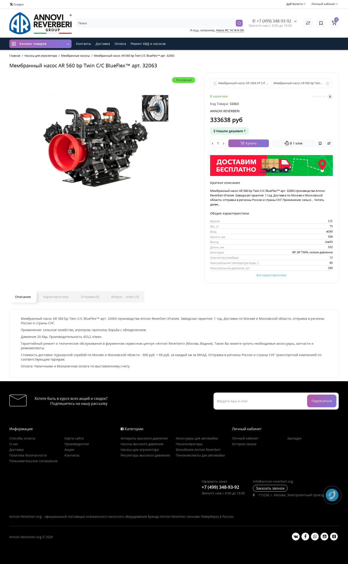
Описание (23, 297)
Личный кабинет (245, 438)
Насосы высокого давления (142, 444)
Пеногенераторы (189, 444)
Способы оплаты (22, 438)
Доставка (103, 44)
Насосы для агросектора (140, 449)
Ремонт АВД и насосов (148, 44)
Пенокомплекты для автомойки (200, 455)
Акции (69, 449)
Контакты (83, 44)
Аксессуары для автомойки (197, 438)
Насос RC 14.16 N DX (230, 30)
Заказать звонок (270, 488)
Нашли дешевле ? (229, 131)
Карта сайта (74, 438)
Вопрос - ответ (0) (125, 297)
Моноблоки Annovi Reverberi (198, 449)
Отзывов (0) (90, 297)
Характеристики (56, 297)
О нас (13, 444)
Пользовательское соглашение (33, 461)
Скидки (17, 4)
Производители (77, 444)
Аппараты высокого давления (144, 438)
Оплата (120, 44)
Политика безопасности (28, 455)
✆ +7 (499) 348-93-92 (271, 21)
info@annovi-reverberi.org (273, 481)
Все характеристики (271, 275)
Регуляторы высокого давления (145, 455)
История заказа (244, 444)
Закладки (294, 438)
